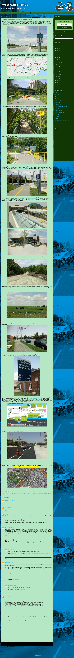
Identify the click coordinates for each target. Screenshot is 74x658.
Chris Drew (7, 500)
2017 (58, 78)
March (59, 74)
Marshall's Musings (58, 110)
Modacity (57, 116)
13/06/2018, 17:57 (11, 527)
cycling (22, 493)
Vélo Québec (57, 124)
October (59, 62)
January (59, 76)
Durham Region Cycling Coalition (61, 106)
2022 (58, 52)
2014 (58, 84)
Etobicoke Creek (34, 493)
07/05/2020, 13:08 (16, 615)
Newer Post (4, 644)
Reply (6, 503)
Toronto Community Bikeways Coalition (62, 120)
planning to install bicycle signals (22, 168)
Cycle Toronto (57, 102)
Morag (6, 527)
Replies (7, 577)
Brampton (14, 493)
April (58, 73)
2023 (58, 50)
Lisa (5, 507)
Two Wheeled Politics (14, 5)
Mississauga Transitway (33, 198)
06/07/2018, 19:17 (13, 585)
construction (18, 493)
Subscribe (64, 27)
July (58, 64)
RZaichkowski (10, 540)
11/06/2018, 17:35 (12, 500)
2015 (58, 82)
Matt (6, 562)
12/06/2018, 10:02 (10, 514)
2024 (58, 48)
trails (3, 494)
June (58, 66)
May (58, 71)
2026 (58, 45)
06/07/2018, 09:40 (10, 562)
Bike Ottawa (57, 98)
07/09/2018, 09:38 (13, 549)
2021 (58, 54)
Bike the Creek (23, 21)
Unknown (6, 596)
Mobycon (57, 114)
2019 (58, 57)
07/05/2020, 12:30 (12, 596)
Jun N (44, 168)
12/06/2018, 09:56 (10, 507)
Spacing (56, 118)
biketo (11, 493)
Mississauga (39, 493)
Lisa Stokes (57, 108)
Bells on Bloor (57, 92)
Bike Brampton (7, 493)
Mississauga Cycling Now (59, 112)
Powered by (64, 31)
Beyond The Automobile (59, 94)
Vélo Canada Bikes (58, 122)
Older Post (50, 644)
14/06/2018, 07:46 (17, 540)
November (60, 61)
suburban (49, 493)
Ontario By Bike (44, 493)
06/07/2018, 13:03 (16, 579)
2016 (58, 80)
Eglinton (24, 493)
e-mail (5, 461)
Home (27, 644)
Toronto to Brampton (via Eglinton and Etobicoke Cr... (63, 68)
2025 (58, 46)
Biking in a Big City (58, 100)
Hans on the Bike (58, 104)
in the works (46, 256)
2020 (58, 55)
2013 (58, 86)
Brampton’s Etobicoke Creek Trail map (35, 398)
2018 (58, 59)
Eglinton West (29, 493)
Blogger (40, 655)
